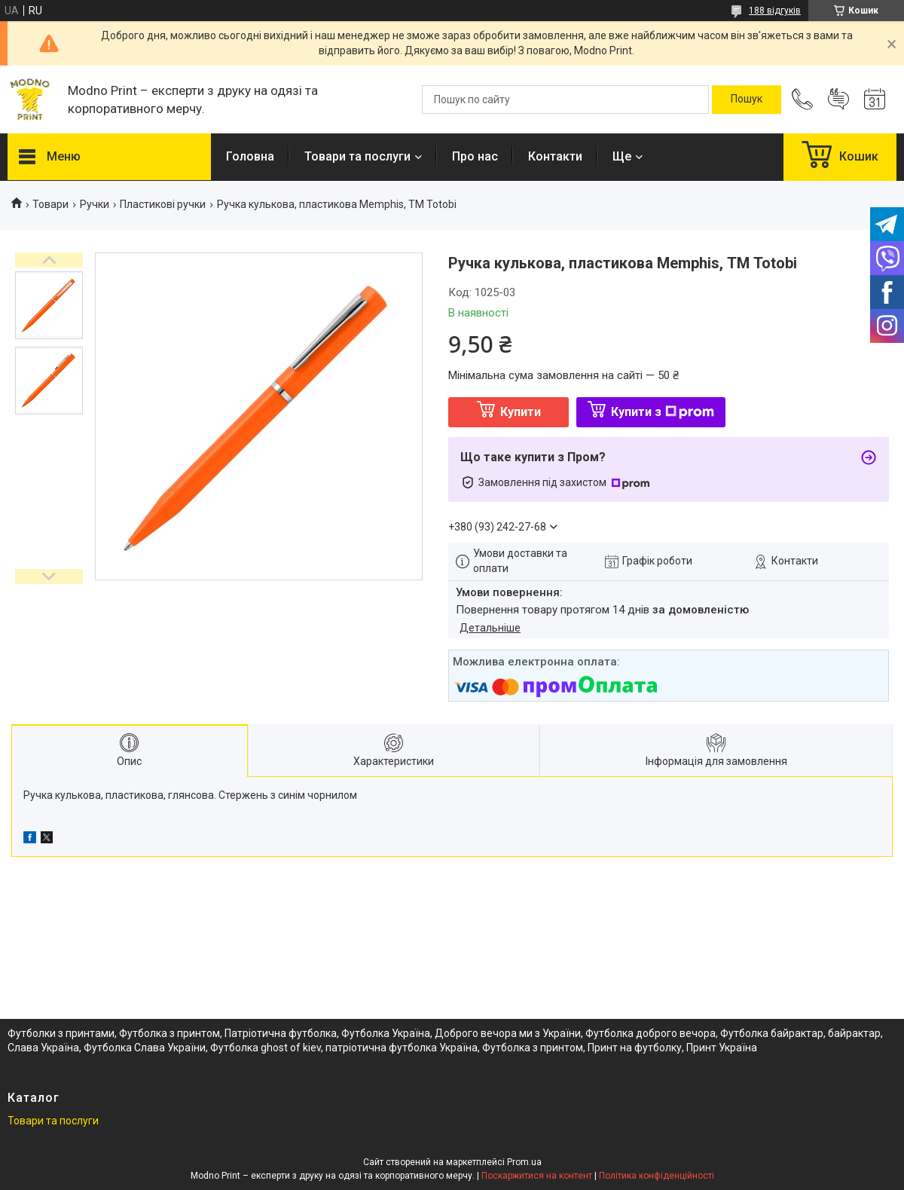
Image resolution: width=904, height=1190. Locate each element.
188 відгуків (775, 10)
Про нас (475, 156)
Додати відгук (838, 99)
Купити (520, 412)
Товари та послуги (357, 156)
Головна (250, 156)
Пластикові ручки (163, 204)
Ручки (94, 204)
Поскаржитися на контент (536, 1175)
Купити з (662, 412)
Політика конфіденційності (656, 1175)
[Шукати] (746, 99)
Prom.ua (524, 1162)
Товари (50, 204)
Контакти (555, 156)
